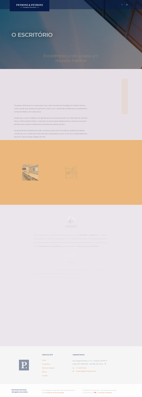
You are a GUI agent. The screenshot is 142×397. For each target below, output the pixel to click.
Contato (45, 377)
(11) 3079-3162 (81, 370)
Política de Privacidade (55, 395)
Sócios (99, 4)
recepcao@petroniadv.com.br (86, 373)
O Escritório (68, 4)
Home (57, 4)
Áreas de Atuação (84, 4)
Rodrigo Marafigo (105, 395)
